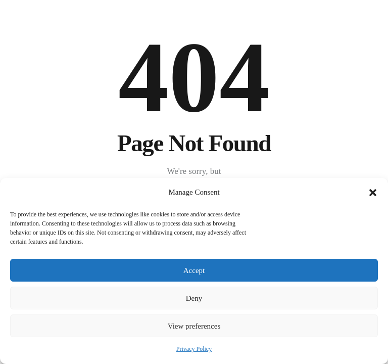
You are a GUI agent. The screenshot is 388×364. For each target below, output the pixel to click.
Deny (194, 298)
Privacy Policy (194, 348)
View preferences (194, 326)
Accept (194, 270)
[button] (373, 193)
